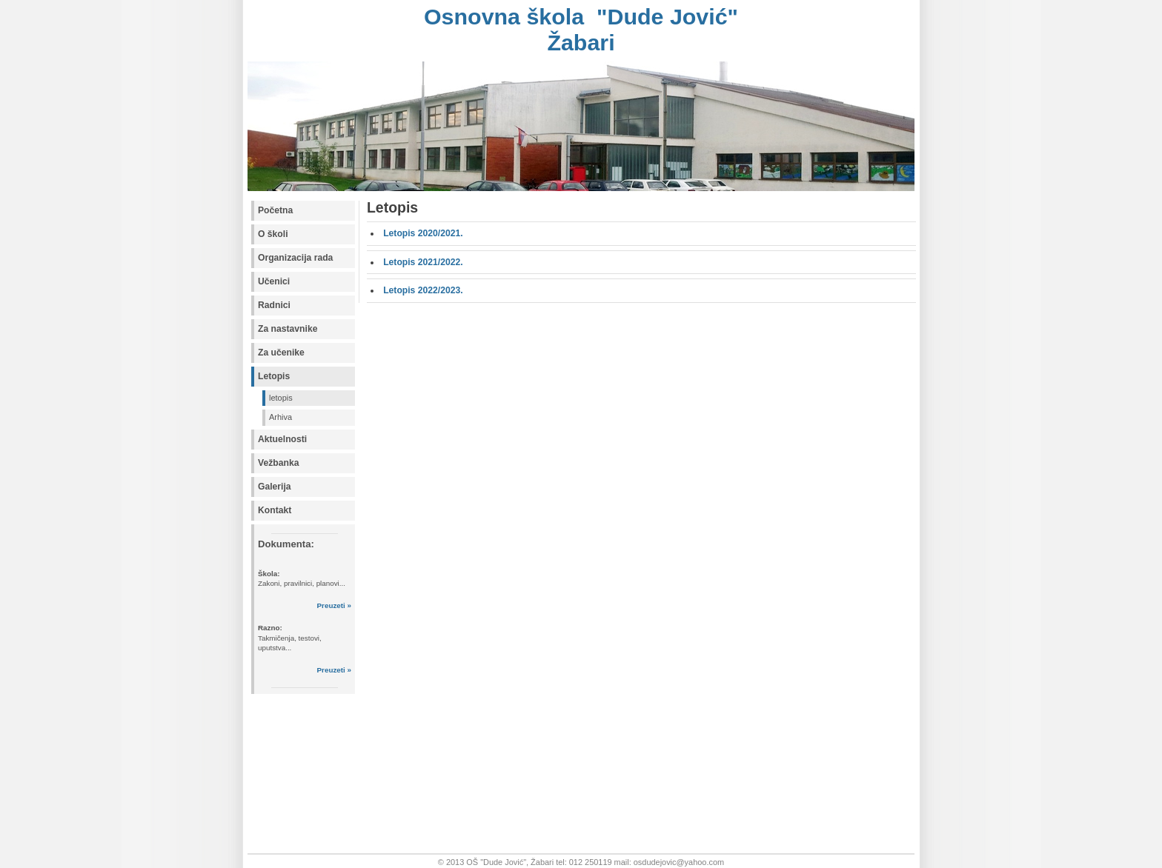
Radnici (274, 305)
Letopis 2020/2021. (422, 233)
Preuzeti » (334, 605)
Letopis (274, 376)
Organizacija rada (295, 258)
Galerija (274, 486)
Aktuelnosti (282, 439)
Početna (275, 210)
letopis (281, 397)
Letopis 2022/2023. (422, 290)
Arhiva (280, 417)
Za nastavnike (287, 329)
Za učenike (281, 352)
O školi (273, 234)
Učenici (274, 281)
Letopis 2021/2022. (422, 262)
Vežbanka (278, 463)
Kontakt (274, 510)
